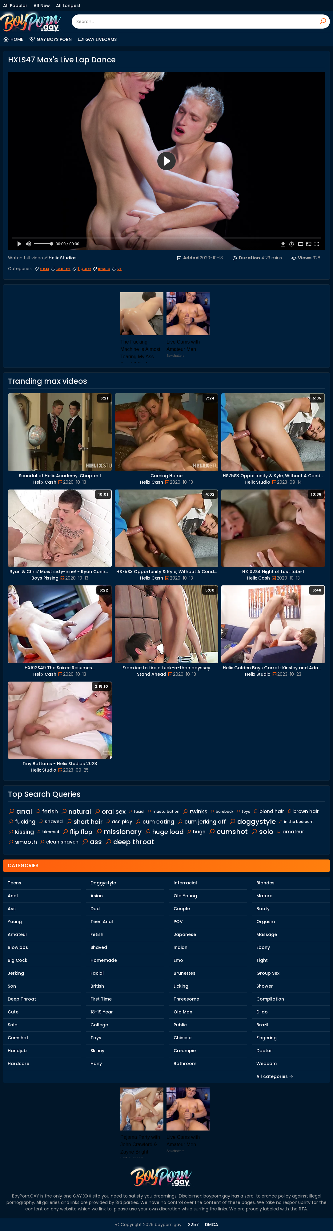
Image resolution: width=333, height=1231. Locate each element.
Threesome (186, 999)
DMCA (211, 1224)
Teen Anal (101, 921)
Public (180, 1025)
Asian (96, 896)
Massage (266, 934)
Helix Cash (44, 482)
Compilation (270, 999)
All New (42, 5)
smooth (22, 842)
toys (243, 811)
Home (13, 39)
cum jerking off (201, 821)
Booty (263, 909)
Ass (12, 909)
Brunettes (184, 973)
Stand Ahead (151, 674)
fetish (46, 811)
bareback (222, 811)
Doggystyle (103, 883)
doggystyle (252, 821)
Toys (95, 1038)
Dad (95, 909)
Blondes (265, 883)
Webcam (266, 1063)
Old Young (185, 896)
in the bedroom (296, 821)
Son (12, 986)
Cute (13, 1012)
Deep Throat (22, 999)
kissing (21, 832)
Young (15, 921)
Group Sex (267, 973)
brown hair (303, 811)
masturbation (163, 811)
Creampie (185, 1051)
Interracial (185, 883)
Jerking (16, 973)
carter (60, 268)
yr (116, 268)
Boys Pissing (44, 578)
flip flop (77, 832)
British (97, 986)
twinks (195, 811)
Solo (13, 1025)
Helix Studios (63, 258)
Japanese (185, 934)
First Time (101, 999)
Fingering (266, 1038)
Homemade (103, 960)
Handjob (17, 1051)
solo (262, 831)
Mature (264, 896)
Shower (264, 986)
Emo (178, 960)
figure (81, 268)
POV (178, 921)
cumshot (228, 831)
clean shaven (59, 842)
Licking (181, 986)
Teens (14, 883)
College (99, 1025)
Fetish (96, 934)
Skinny (97, 1051)
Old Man (183, 1012)
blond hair (268, 811)
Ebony (263, 947)
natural (76, 811)
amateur (290, 831)
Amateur (17, 934)
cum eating (154, 821)
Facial (97, 973)
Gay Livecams (97, 39)
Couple (182, 909)
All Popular (15, 5)
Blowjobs (18, 947)
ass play (119, 821)
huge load (164, 832)
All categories (274, 1076)
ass (92, 842)
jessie (101, 268)
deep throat (129, 842)
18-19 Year (101, 1012)
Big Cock (17, 960)
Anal (13, 896)
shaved (50, 821)
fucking (21, 821)
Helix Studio (257, 482)
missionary (118, 831)
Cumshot (18, 1038)
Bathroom (185, 1063)
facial (136, 811)
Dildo (262, 1012)
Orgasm (265, 921)
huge (196, 831)
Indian (180, 947)
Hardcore (18, 1063)
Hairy (96, 1063)
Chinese (182, 1038)
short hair (84, 821)
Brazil (262, 1025)
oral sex (110, 811)
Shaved (98, 947)
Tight (262, 960)
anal (20, 811)
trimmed (48, 831)
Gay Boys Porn (50, 39)
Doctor (264, 1051)
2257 (193, 1224)
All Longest (68, 5)
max (41, 268)
